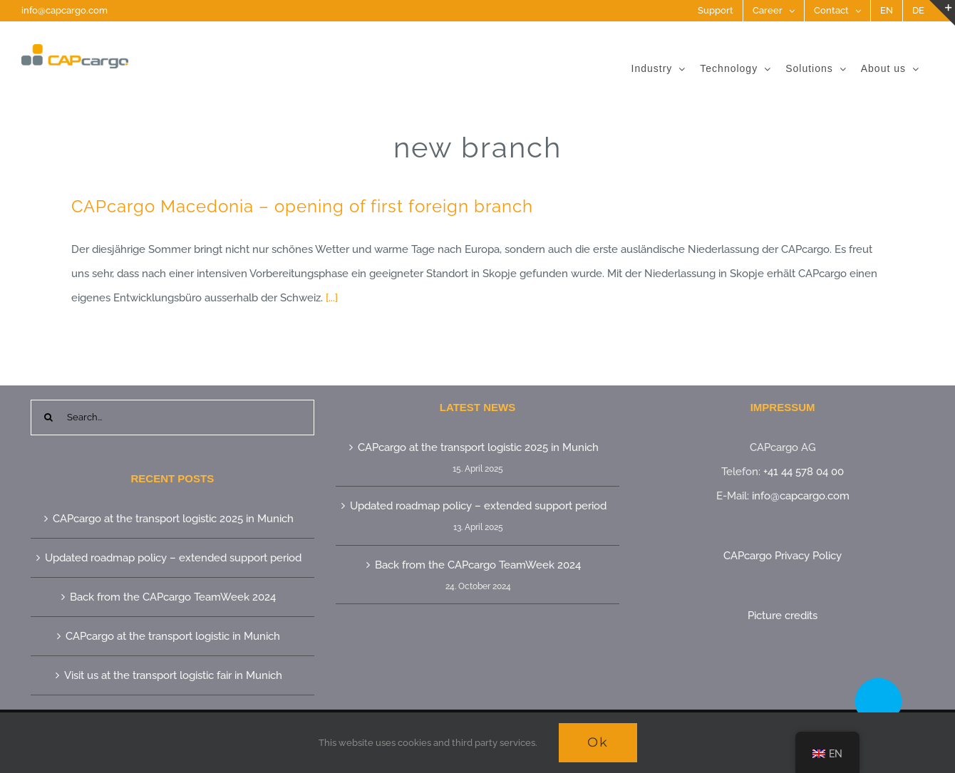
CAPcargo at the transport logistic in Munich (173, 636)
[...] (332, 297)
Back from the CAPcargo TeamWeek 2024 (173, 597)
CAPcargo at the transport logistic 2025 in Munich (173, 518)
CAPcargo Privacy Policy (782, 555)
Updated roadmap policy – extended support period (173, 557)
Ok (598, 742)
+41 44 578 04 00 (803, 471)
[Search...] (172, 417)
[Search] (48, 417)
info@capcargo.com (64, 10)
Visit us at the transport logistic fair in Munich (173, 675)
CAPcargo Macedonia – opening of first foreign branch (302, 206)
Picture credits (782, 615)
